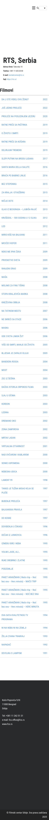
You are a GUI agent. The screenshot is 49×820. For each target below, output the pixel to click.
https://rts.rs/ (12, 79)
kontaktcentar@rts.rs (16, 75)
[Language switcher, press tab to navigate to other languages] (43, 8)
